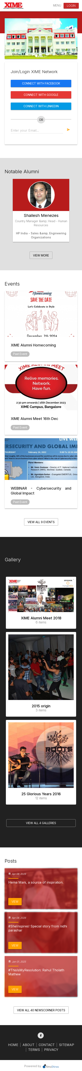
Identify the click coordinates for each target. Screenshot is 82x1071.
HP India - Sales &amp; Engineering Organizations (41, 235)
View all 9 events (41, 522)
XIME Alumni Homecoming (33, 345)
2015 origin (41, 708)
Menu (57, 5)
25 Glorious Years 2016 (41, 796)
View (15, 901)
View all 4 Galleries (41, 823)
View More (41, 255)
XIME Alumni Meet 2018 (41, 620)
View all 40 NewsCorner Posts (41, 1010)
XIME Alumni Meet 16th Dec (34, 418)
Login (71, 5)
